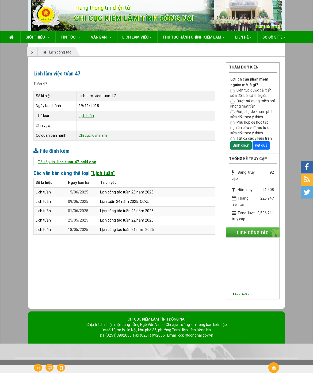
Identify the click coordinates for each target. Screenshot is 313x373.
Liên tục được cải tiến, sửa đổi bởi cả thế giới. (251, 93)
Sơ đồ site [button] (272, 37)
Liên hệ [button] (242, 37)
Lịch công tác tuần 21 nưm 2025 (127, 229)
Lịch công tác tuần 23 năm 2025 (127, 211)
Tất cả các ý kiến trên (251, 138)
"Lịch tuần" (103, 173)
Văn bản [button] (99, 37)
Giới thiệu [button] (36, 37)
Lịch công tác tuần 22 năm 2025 (127, 220)
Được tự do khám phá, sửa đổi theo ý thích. (251, 114)
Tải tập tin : (67, 162)
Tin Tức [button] (68, 37)
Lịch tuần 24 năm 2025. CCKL (124, 201)
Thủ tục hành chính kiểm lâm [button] (191, 37)
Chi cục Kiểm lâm (93, 135)
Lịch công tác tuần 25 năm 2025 (127, 192)
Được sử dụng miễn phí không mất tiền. (252, 103)
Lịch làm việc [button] (135, 37)
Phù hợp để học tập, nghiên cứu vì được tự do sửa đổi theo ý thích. (251, 127)
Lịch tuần (86, 115)
